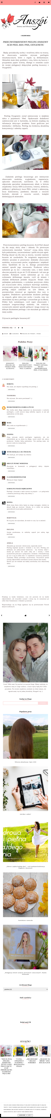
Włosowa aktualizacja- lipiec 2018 (25, 762)
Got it (30, 1115)
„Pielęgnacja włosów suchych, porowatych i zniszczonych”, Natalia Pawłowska (25, 973)
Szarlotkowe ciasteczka (25, 920)
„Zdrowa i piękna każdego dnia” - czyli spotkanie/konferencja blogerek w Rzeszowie (25, 867)
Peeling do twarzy (29, 333)
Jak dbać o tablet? (25, 814)
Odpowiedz (11, 389)
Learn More (22, 1115)
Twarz (38, 333)
